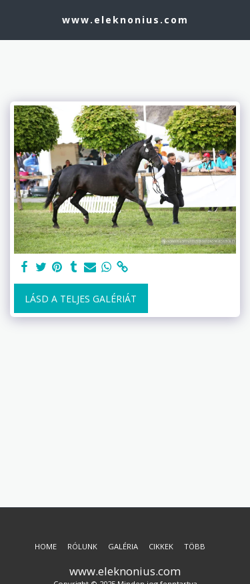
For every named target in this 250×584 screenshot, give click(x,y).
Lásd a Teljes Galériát (81, 298)
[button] (14, 19)
